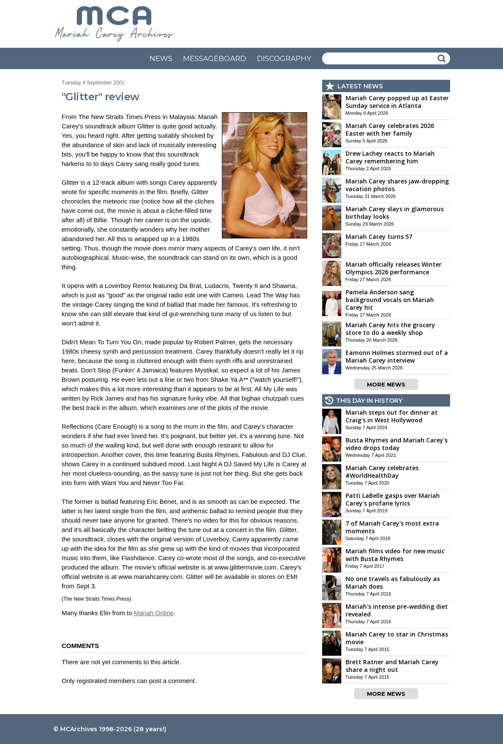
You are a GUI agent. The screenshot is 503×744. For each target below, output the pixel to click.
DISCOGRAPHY (284, 58)
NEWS (160, 58)
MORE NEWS (386, 384)
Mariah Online (154, 612)
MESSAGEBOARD (214, 58)
